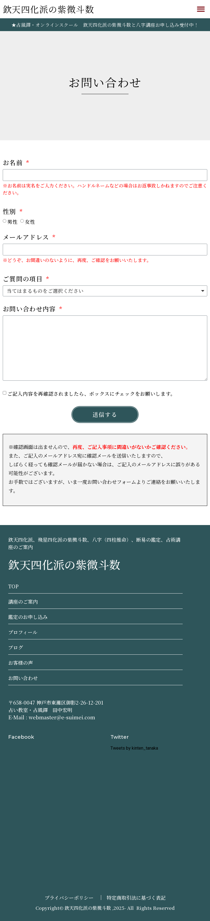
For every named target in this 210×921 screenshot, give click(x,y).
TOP (13, 586)
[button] (200, 9)
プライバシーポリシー (69, 897)
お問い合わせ (23, 677)
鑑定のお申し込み (28, 616)
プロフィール (22, 632)
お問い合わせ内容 (30, 309)
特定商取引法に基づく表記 (136, 897)
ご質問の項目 (24, 279)
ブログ (15, 647)
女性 (30, 221)
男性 (12, 221)
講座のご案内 (23, 601)
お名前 (14, 163)
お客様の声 (20, 662)
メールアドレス (27, 238)
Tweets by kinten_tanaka (134, 748)
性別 (10, 212)
